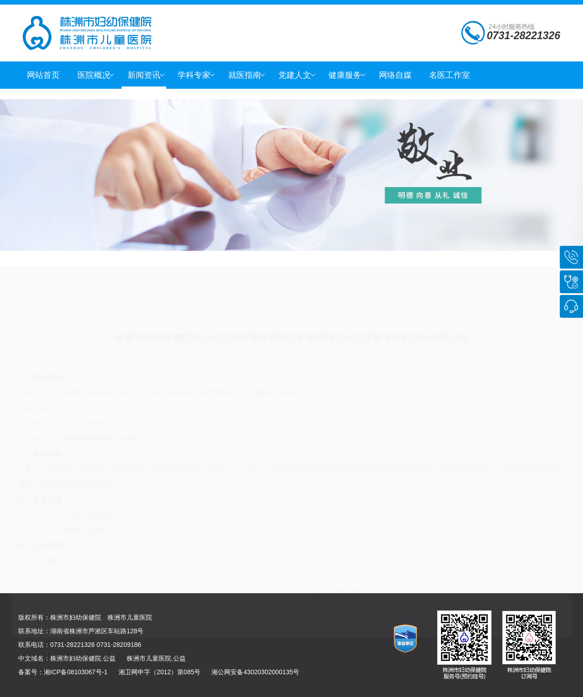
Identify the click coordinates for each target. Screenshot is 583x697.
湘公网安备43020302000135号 (255, 672)
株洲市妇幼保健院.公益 (83, 658)
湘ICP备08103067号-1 (75, 672)
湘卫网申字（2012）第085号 (159, 672)
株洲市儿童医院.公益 (156, 658)
